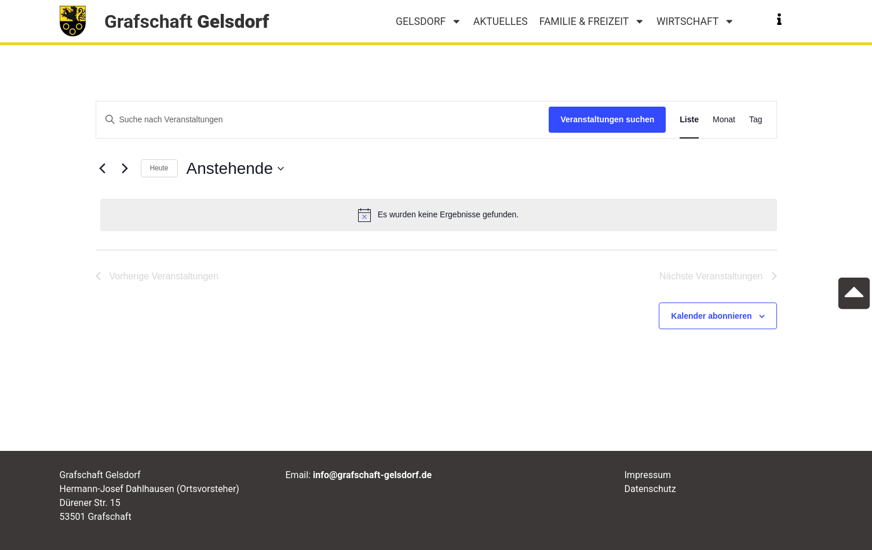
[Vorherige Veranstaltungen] (103, 169)
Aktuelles (500, 21)
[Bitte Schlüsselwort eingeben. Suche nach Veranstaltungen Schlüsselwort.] (322, 119)
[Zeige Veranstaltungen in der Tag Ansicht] (755, 119)
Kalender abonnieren (711, 315)
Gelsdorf (429, 21)
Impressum (648, 474)
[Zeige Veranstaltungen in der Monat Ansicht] (724, 119)
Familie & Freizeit (592, 21)
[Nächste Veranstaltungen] (125, 169)
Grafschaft (186, 21)
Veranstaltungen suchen (607, 119)
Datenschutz (650, 488)
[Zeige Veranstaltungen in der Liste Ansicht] (689, 119)
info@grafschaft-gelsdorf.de (372, 474)
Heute (159, 168)
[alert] (438, 215)
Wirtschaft (695, 21)
